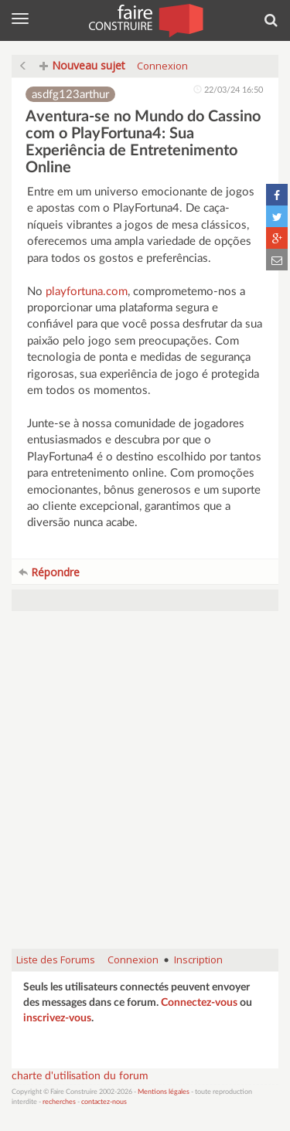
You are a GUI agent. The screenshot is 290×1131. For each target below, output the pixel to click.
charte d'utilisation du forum (80, 1076)
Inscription (198, 959)
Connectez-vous (199, 1002)
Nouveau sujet (82, 65)
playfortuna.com (87, 291)
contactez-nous (104, 1102)
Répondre (49, 572)
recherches (59, 1102)
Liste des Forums (55, 959)
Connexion (162, 66)
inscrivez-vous (57, 1018)
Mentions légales (163, 1092)
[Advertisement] (145, 787)
